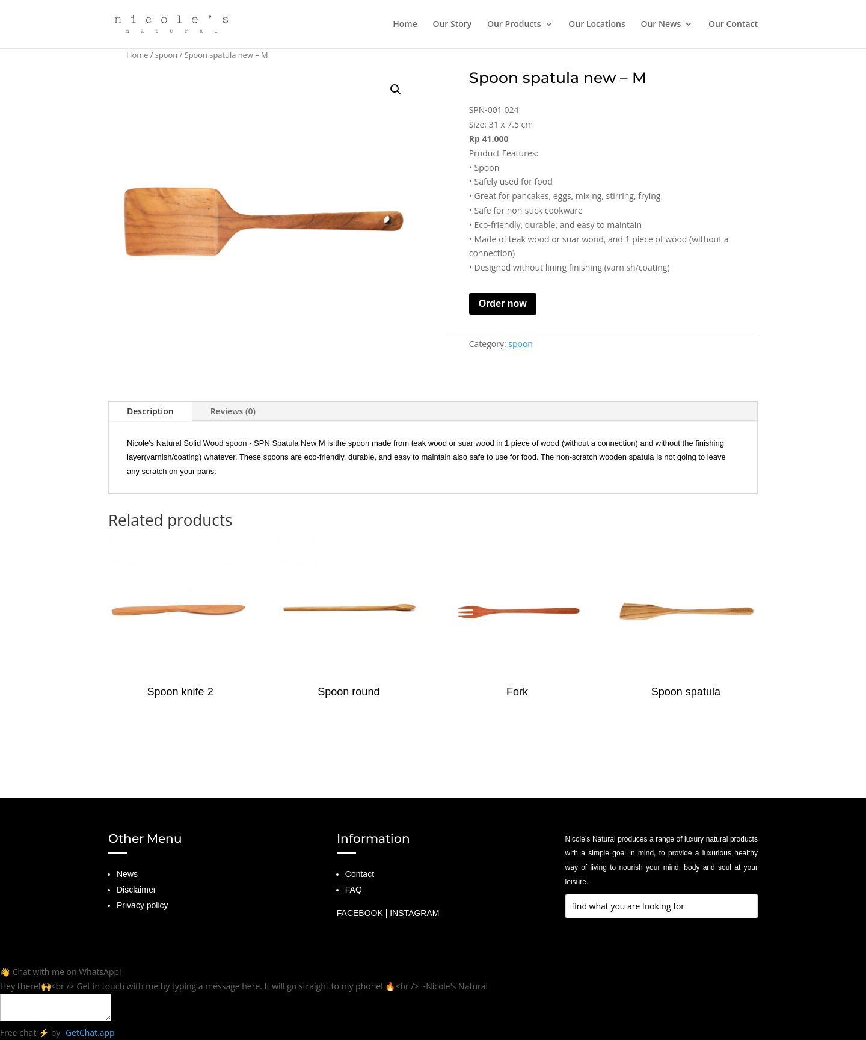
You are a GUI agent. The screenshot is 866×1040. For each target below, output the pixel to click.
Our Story (451, 24)
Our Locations (596, 24)
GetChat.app (90, 1032)
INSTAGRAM (414, 913)
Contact (359, 874)
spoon (166, 54)
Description (150, 411)
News (127, 874)
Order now (503, 303)
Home (405, 24)
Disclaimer (136, 889)
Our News (660, 24)
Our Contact (733, 24)
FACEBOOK (360, 913)
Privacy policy (142, 905)
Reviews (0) (233, 411)
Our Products (514, 24)
